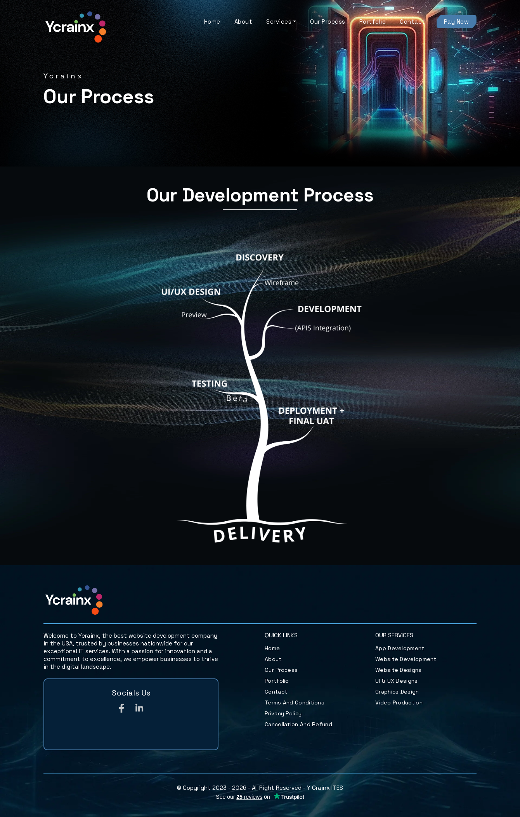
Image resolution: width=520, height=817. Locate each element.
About (243, 21)
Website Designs (398, 669)
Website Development (406, 659)
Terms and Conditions (294, 702)
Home (212, 21)
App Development (400, 648)
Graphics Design (397, 691)
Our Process (327, 21)
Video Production (399, 702)
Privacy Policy (283, 713)
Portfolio (372, 21)
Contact (412, 21)
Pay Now (456, 21)
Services (278, 21)
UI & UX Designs (396, 680)
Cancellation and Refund (298, 724)
